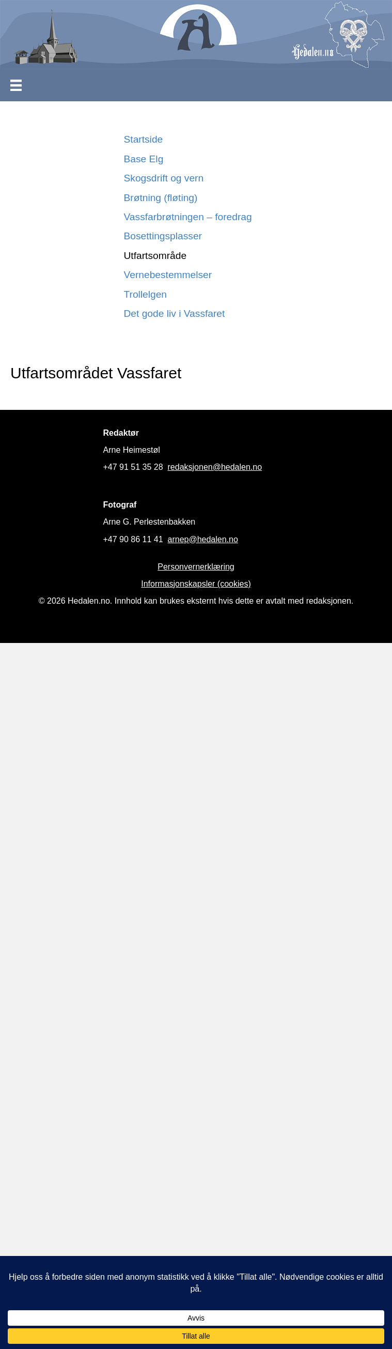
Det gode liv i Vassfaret (174, 313)
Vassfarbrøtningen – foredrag (188, 216)
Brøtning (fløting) (161, 197)
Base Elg (144, 159)
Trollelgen (145, 294)
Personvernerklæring (196, 566)
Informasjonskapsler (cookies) (196, 583)
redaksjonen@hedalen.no (215, 467)
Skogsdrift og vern (164, 178)
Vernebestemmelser (168, 274)
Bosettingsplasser (163, 236)
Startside (143, 139)
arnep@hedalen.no (203, 539)
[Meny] (16, 85)
